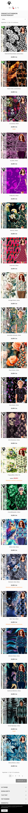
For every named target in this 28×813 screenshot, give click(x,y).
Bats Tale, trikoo (14, 619)
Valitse (14, 19)
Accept (4, 810)
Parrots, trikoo (14, 230)
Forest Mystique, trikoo (14, 725)
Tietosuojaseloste (13, 807)
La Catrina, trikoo (14, 123)
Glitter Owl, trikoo (14, 547)
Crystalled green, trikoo (14, 512)
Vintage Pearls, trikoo (14, 300)
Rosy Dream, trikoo (14, 370)
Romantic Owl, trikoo (14, 582)
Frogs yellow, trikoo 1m (14, 475)
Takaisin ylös (21, 781)
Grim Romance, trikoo (14, 440)
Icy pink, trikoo (14, 160)
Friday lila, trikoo (14, 195)
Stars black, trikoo (14, 405)
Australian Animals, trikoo (14, 335)
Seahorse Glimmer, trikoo (14, 690)
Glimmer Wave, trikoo (14, 656)
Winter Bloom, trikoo (14, 762)
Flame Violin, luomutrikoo (14, 88)
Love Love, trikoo (14, 265)
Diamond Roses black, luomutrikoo (14, 53)
